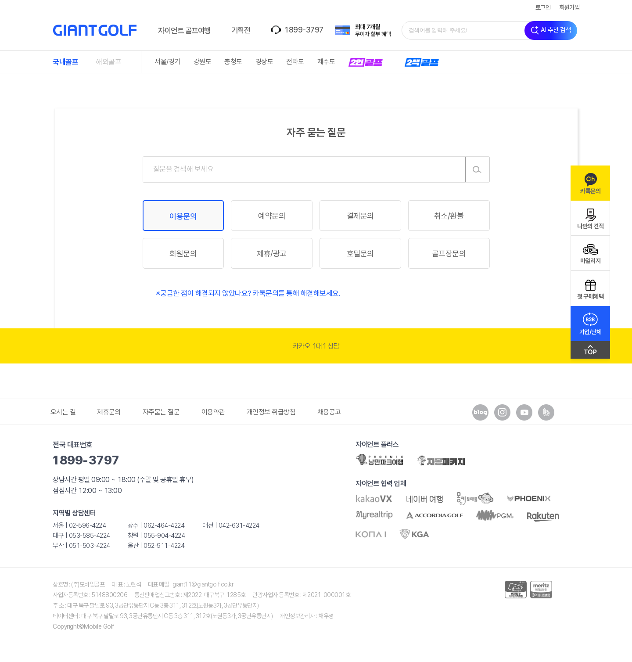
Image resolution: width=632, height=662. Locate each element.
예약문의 (271, 215)
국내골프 (65, 62)
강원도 (203, 62)
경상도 (264, 62)
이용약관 (213, 412)
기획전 (241, 30)
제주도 (326, 62)
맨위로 (590, 352)
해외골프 (108, 62)
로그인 (543, 7)
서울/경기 (167, 62)
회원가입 (569, 7)
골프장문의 (449, 253)
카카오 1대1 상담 (316, 346)
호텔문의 (360, 253)
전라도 (295, 62)
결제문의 (360, 215)
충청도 (233, 62)
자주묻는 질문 (161, 412)
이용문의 (183, 216)
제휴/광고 (272, 253)
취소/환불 (449, 215)
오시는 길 (63, 412)
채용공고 (329, 412)
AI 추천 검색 (550, 30)
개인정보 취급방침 (271, 412)
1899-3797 (303, 29)
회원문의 (183, 253)
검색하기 (477, 169)
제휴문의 (109, 412)
